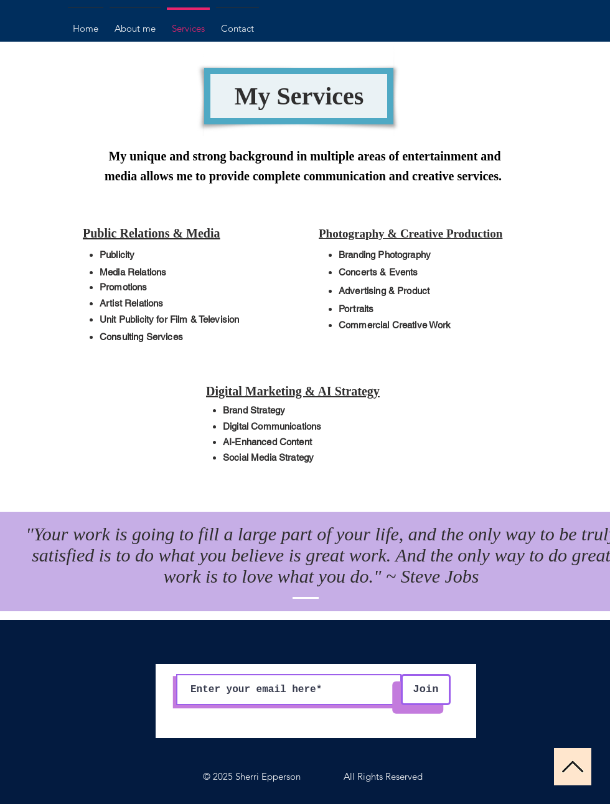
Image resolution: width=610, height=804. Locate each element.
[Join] (426, 689)
